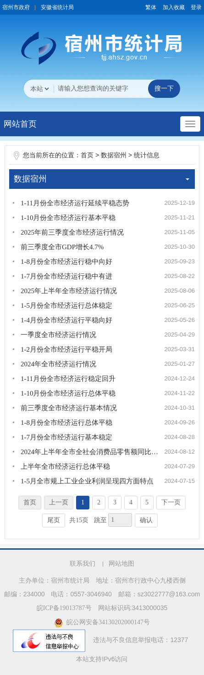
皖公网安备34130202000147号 (102, 622)
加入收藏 (174, 7)
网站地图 (121, 563)
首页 (87, 155)
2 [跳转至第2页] (98, 502)
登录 (196, 7)
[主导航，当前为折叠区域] (190, 124)
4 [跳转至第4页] (130, 502)
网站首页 (20, 124)
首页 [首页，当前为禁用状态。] (29, 502)
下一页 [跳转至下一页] (171, 502)
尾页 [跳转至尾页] (53, 520)
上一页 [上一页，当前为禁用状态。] (58, 502)
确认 (146, 520)
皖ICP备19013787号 (64, 608)
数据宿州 (114, 155)
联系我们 (82, 563)
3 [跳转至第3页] (114, 502)
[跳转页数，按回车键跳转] (120, 520)
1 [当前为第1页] (82, 502)
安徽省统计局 (57, 7)
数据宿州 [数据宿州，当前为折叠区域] (101, 178)
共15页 (78, 520)
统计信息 (147, 155)
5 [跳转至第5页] (147, 502)
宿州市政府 (16, 7)
